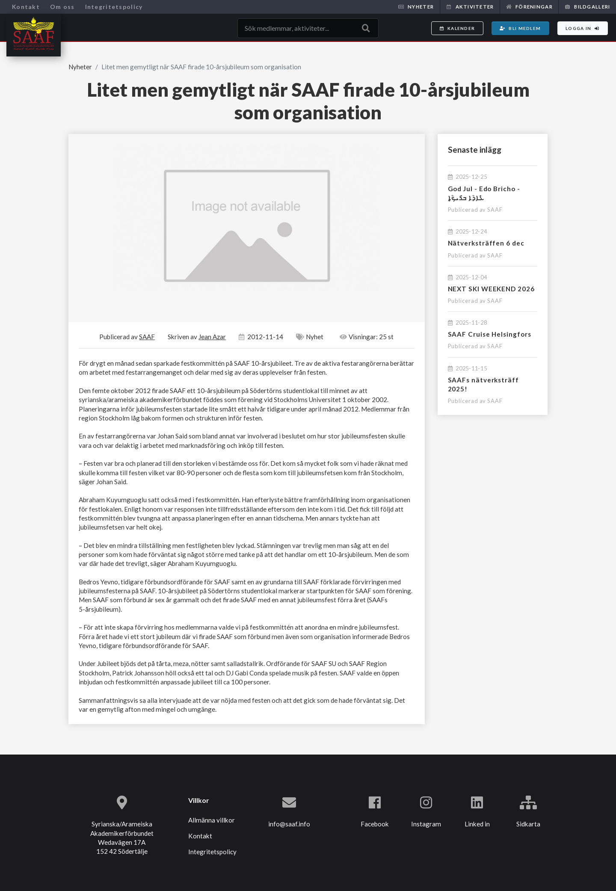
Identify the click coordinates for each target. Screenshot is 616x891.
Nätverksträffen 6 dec (486, 243)
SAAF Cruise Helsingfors (489, 334)
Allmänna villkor (211, 820)
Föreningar (529, 6)
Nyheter (416, 6)
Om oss (62, 6)
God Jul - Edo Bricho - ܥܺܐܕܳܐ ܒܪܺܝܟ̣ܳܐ (484, 193)
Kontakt (26, 6)
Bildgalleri (587, 6)
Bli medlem (520, 28)
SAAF (495, 209)
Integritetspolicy (114, 6)
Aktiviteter (470, 6)
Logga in (583, 28)
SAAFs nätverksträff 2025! (483, 384)
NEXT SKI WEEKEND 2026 (491, 289)
